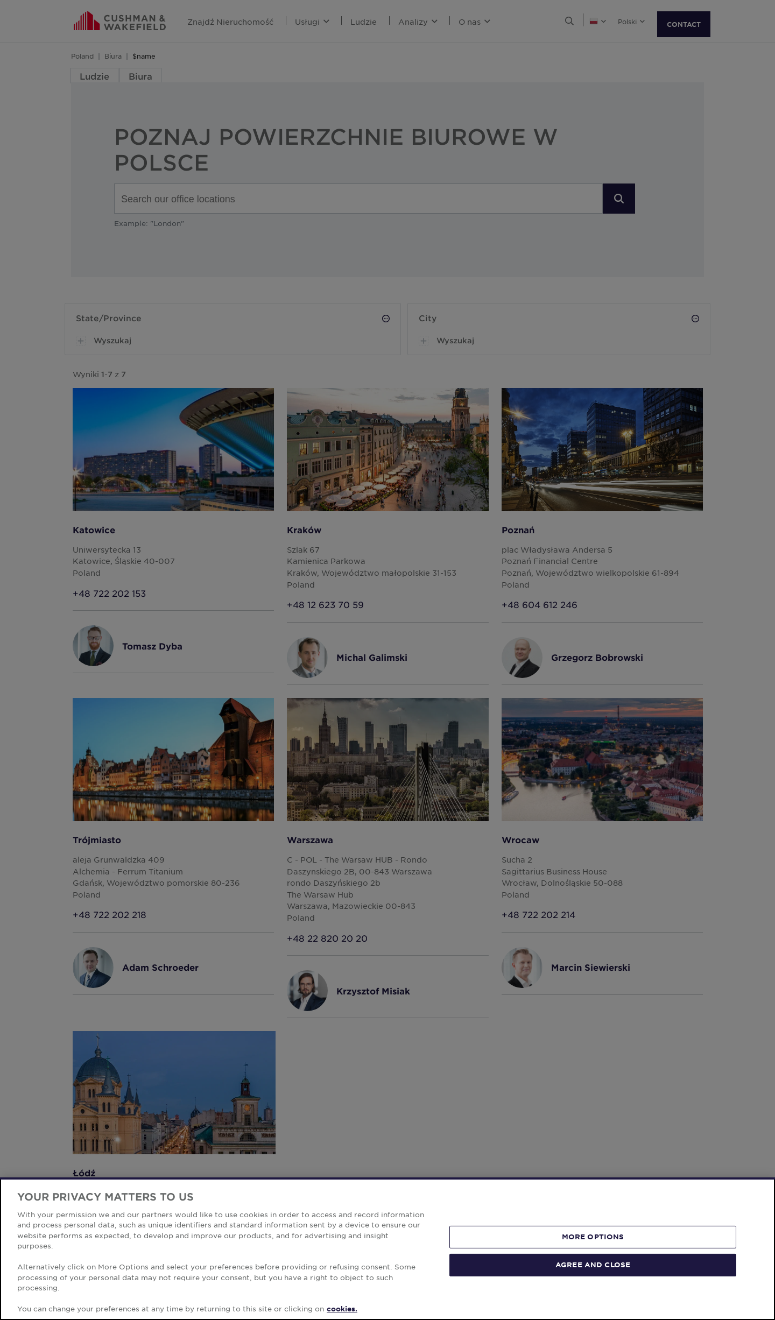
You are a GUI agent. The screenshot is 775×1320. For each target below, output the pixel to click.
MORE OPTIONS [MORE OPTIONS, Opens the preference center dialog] (593, 1236)
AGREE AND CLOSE (592, 1264)
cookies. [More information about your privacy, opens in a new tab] (342, 1308)
